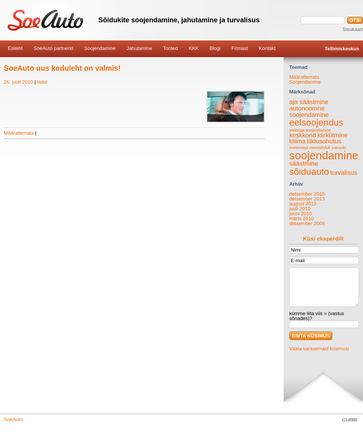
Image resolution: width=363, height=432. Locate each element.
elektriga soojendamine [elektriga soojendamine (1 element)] (310, 130)
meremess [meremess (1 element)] (298, 147)
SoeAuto (13, 419)
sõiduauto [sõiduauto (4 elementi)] (309, 171)
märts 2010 (301, 218)
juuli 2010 (299, 208)
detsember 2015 (307, 194)
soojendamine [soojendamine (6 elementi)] (323, 155)
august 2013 (302, 204)
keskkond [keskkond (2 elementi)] (302, 135)
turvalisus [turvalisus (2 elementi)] (343, 172)
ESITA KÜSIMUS (311, 336)
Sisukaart (353, 29)
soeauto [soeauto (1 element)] (339, 147)
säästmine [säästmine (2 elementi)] (303, 163)
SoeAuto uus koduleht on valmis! (62, 68)
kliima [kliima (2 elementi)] (297, 141)
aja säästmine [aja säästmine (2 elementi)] (308, 102)
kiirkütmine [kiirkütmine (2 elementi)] (332, 135)
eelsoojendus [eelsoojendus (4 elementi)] (316, 122)
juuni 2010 (300, 213)
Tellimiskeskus (341, 48)
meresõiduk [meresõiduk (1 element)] (319, 147)
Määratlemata (19, 133)
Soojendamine (305, 82)
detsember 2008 (307, 223)
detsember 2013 (307, 199)
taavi (42, 82)
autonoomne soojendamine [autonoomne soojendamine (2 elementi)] (309, 111)
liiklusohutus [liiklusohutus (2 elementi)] (324, 141)
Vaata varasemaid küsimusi (319, 348)
